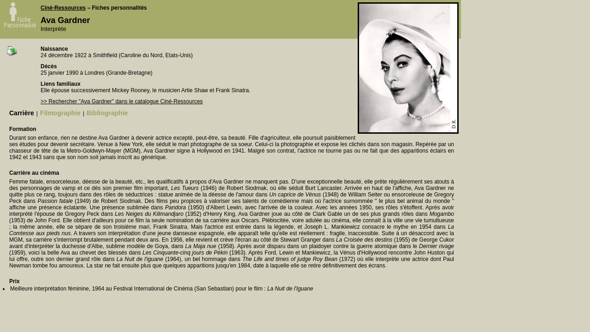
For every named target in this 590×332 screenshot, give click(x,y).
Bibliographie (107, 113)
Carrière (21, 113)
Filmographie (60, 113)
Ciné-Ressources (63, 8)
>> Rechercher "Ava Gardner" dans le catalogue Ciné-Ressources (122, 101)
